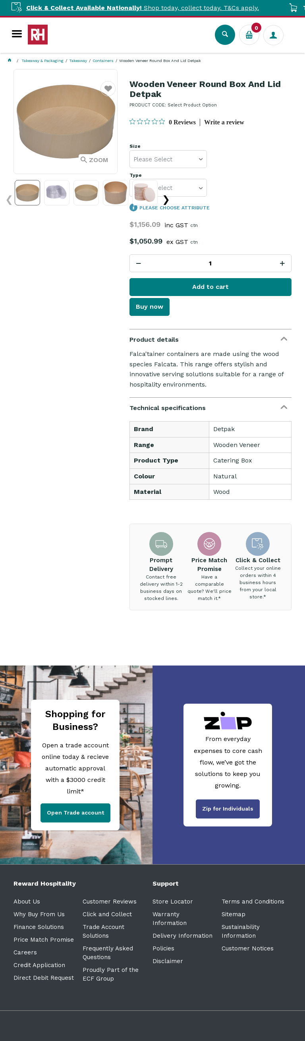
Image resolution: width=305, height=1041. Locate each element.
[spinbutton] (210, 263)
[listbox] (168, 159)
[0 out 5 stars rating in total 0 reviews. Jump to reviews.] (162, 122)
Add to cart (210, 286)
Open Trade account (75, 812)
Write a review (224, 122)
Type (135, 175)
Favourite (108, 93)
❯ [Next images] (166, 199)
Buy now (149, 306)
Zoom (98, 160)
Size (135, 146)
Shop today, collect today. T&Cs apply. (151, 8)
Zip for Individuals (227, 808)
